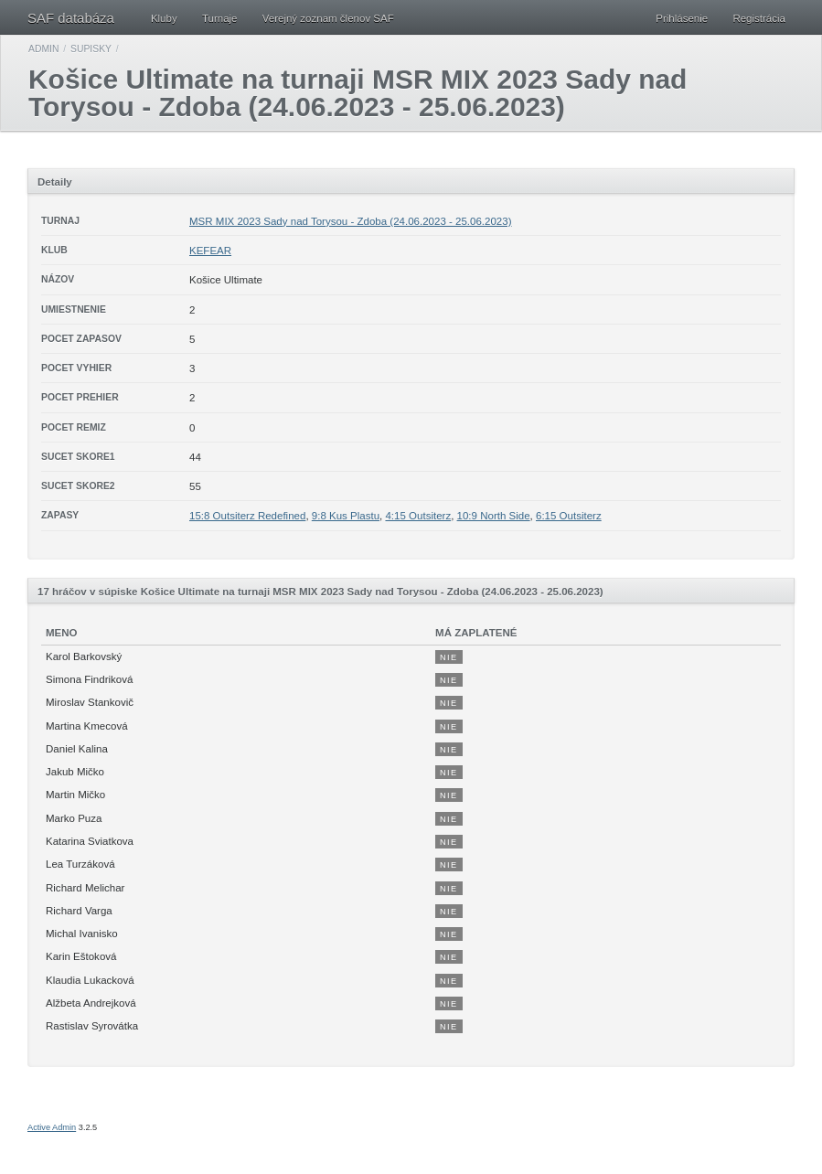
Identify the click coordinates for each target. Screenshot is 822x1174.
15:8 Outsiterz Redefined (247, 515)
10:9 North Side (493, 515)
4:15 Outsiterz (418, 515)
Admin (43, 49)
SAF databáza (70, 18)
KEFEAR (210, 250)
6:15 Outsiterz (569, 515)
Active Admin (51, 1127)
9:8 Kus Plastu (345, 515)
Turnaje (220, 18)
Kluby (164, 18)
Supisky (91, 49)
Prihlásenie (682, 18)
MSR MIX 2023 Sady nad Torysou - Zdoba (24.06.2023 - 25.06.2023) (350, 221)
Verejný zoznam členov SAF (328, 18)
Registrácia (758, 18)
